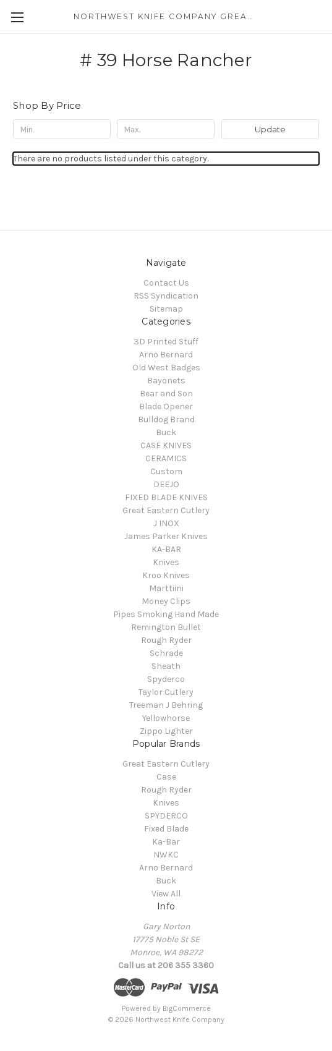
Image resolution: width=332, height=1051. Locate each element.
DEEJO (166, 484)
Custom (166, 471)
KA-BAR (166, 549)
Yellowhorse (166, 718)
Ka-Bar (166, 841)
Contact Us (166, 283)
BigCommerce (187, 1008)
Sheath (166, 666)
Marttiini (166, 588)
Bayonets (166, 380)
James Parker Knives (166, 536)
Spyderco (166, 679)
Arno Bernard (166, 354)
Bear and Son (166, 393)
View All (166, 893)
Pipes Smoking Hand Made (166, 614)
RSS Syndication (166, 296)
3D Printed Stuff (166, 341)
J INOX (166, 523)
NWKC (166, 854)
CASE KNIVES (166, 445)
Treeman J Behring (166, 705)
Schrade (166, 653)
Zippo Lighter (166, 731)
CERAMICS (166, 458)
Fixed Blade (166, 828)
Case (166, 777)
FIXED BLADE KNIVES (166, 497)
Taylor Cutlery (166, 692)
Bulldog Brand (166, 419)
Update (270, 129)
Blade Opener (166, 406)
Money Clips (166, 601)
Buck (166, 432)
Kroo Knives (166, 575)
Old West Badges (166, 367)
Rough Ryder (166, 640)
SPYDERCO (166, 816)
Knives (166, 562)
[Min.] (62, 129)
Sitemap (166, 309)
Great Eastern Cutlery (166, 510)
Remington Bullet (166, 627)
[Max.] (166, 129)
